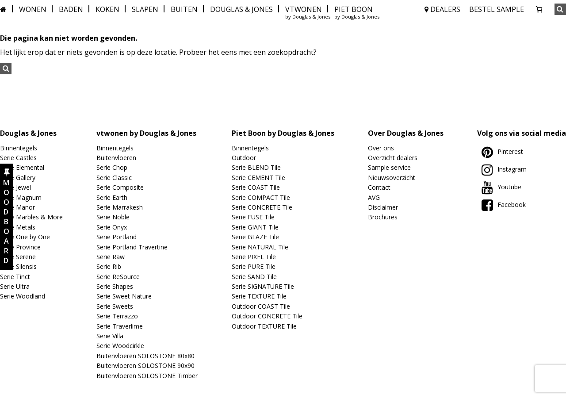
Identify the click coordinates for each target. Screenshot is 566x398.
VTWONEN (303, 9)
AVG (374, 197)
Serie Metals (17, 227)
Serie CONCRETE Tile (262, 207)
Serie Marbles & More (31, 217)
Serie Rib (108, 266)
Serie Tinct (15, 276)
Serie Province (20, 247)
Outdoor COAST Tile (261, 306)
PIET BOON (353, 9)
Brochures (383, 217)
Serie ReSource (118, 276)
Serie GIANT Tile (255, 227)
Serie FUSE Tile (253, 217)
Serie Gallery (17, 177)
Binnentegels (18, 148)
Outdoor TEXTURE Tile (264, 326)
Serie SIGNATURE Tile (263, 286)
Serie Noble (113, 217)
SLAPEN (145, 9)
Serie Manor (17, 207)
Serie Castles (18, 157)
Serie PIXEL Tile (254, 257)
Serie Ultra (15, 286)
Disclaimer (383, 207)
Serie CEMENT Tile (258, 177)
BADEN (71, 9)
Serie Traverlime (119, 326)
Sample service (389, 167)
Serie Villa (109, 336)
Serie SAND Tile (254, 276)
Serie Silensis (18, 266)
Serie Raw (110, 257)
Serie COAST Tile (256, 187)
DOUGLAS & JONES (241, 9)
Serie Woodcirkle (120, 345)
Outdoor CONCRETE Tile (267, 316)
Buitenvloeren (116, 157)
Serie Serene (18, 257)
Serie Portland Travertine (132, 247)
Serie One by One (25, 237)
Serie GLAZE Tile (255, 237)
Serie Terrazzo (117, 316)
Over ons (381, 148)
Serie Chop (111, 167)
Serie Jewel (15, 187)
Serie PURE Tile (253, 266)
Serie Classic (114, 177)
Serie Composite (120, 187)
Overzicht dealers (392, 157)
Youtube (501, 187)
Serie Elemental (22, 167)
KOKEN (107, 9)
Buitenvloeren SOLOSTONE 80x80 (145, 356)
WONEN (32, 9)
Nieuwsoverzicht (391, 177)
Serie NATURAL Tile (260, 247)
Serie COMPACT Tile (261, 197)
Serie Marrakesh (119, 207)
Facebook (504, 204)
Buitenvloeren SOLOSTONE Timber (147, 375)
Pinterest (502, 151)
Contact (379, 187)
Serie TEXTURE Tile (259, 296)
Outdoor (244, 157)
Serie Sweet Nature (124, 296)
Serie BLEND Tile (256, 167)
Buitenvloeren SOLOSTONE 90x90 (145, 365)
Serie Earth (111, 197)
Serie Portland (116, 237)
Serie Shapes (114, 286)
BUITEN (184, 9)
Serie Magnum (21, 197)
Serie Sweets (114, 306)
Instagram (504, 169)
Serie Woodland (22, 296)
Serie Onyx (111, 227)
